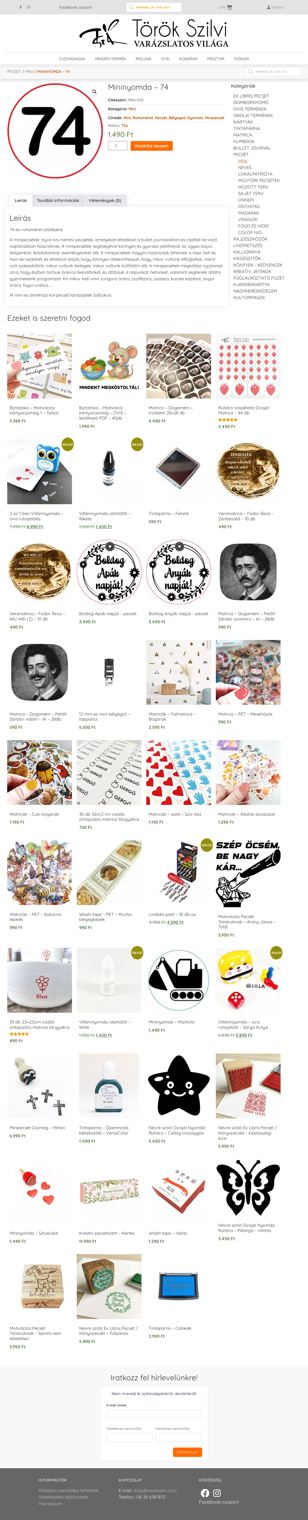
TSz (124, 125)
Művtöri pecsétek (259, 180)
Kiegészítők (247, 258)
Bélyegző (177, 117)
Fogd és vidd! (253, 226)
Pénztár (216, 58)
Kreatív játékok (252, 271)
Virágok (247, 219)
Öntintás (249, 206)
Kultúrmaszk (249, 297)
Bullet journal (252, 148)
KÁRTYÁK (243, 122)
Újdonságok (72, 58)
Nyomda (195, 117)
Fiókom (241, 58)
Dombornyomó (251, 102)
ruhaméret (143, 117)
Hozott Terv (253, 187)
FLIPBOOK (244, 141)
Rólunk (144, 58)
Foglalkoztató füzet (259, 278)
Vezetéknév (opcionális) (124, 1428)
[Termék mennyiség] (117, 145)
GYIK (165, 58)
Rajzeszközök (250, 239)
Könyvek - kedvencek (257, 265)
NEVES (244, 167)
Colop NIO (250, 232)
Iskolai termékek (253, 115)
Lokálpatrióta (255, 174)
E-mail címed (116, 1405)
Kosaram (188, 58)
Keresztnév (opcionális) (172, 1428)
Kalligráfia (247, 252)
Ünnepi (246, 200)
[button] (94, 91)
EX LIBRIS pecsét (251, 96)
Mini (29, 71)
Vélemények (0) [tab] (105, 200)
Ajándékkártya (251, 284)
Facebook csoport (75, 7)
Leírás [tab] (21, 200)
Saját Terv (250, 193)
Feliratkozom (187, 1452)
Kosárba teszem (152, 146)
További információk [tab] (58, 200)
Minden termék (110, 58)
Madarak (248, 213)
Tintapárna (246, 128)
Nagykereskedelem (255, 291)
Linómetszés (247, 245)
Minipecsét (215, 117)
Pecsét (14, 71)
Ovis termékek (250, 109)
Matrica (242, 135)
